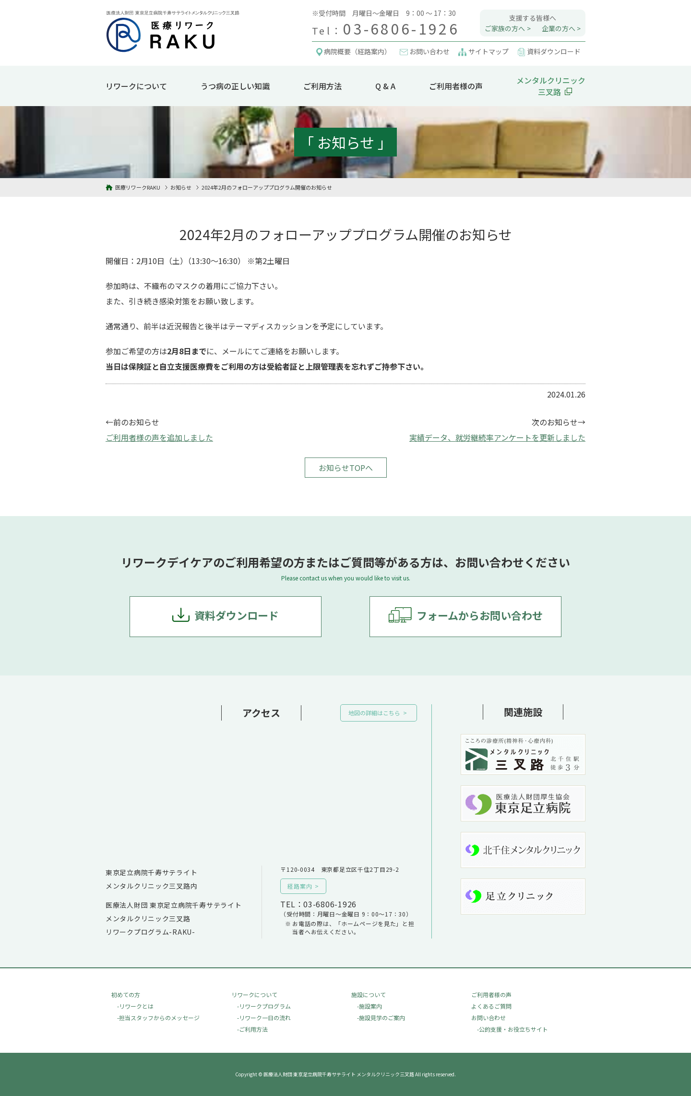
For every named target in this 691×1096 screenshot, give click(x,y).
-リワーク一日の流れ (264, 1017)
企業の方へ (558, 28)
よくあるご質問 (491, 1006)
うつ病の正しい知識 (235, 86)
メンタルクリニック (550, 85)
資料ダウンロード (236, 615)
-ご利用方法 (252, 1029)
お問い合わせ (488, 1017)
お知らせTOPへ (346, 467)
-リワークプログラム (264, 1006)
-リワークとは (135, 1006)
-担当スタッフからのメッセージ (158, 1017)
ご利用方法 (322, 86)
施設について (368, 994)
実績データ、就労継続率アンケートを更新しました (497, 437)
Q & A (385, 86)
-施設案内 (369, 1006)
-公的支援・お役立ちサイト (512, 1029)
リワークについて (136, 86)
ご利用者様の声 (456, 86)
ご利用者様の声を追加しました (159, 437)
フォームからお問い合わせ (480, 615)
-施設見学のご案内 (381, 1017)
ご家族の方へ (505, 28)
